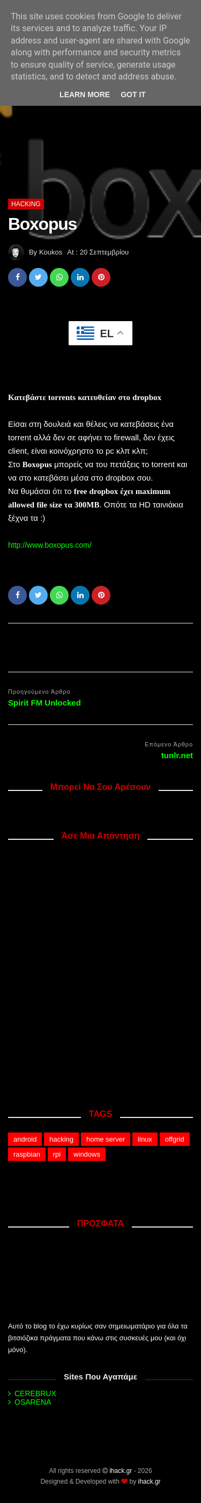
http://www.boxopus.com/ (50, 545)
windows (86, 1154)
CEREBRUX (35, 1393)
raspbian (26, 1154)
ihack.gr (120, 1471)
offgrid (174, 1139)
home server (105, 1139)
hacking (26, 204)
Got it (133, 94)
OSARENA (32, 1402)
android (24, 1139)
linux (145, 1139)
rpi (57, 1154)
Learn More (84, 94)
